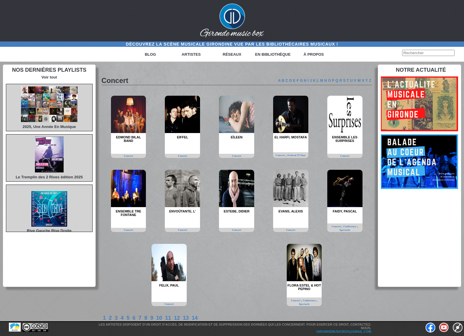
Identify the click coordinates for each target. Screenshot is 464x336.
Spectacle (344, 229)
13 (186, 318)
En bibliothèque (273, 54)
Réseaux (232, 54)
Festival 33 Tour (296, 155)
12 (177, 318)
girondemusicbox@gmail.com (343, 331)
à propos (314, 54)
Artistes (191, 54)
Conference (350, 226)
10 (159, 318)
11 (168, 318)
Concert (128, 155)
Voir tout (49, 77)
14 (195, 318)
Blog (150, 54)
